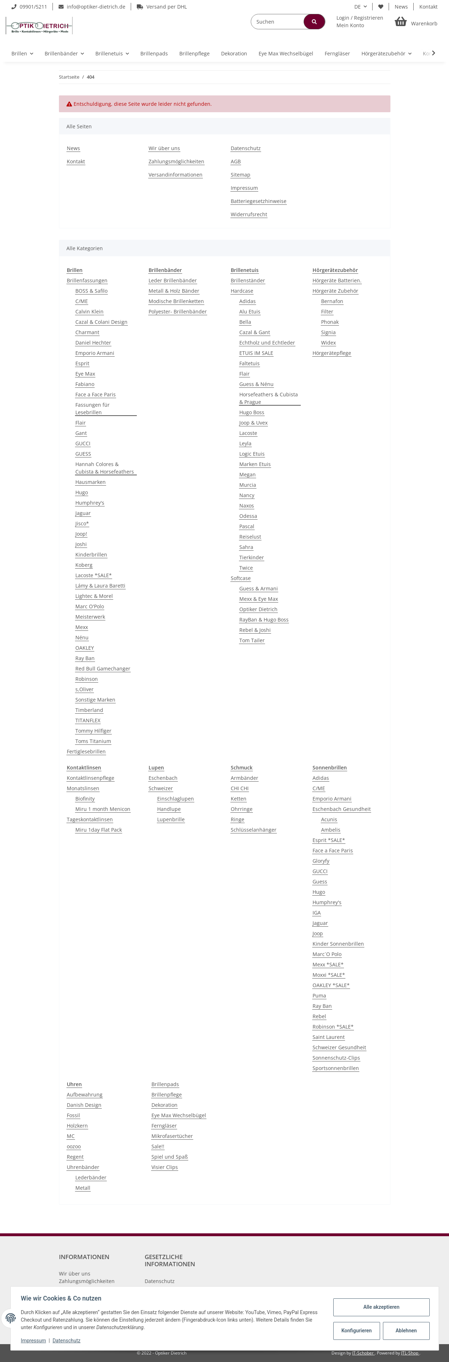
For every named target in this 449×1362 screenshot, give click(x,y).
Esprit (82, 363)
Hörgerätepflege (332, 353)
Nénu (82, 637)
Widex (328, 342)
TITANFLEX (87, 720)
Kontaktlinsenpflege (90, 777)
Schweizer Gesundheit (339, 1047)
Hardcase (242, 290)
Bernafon (332, 301)
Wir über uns (164, 148)
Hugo (81, 492)
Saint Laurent (329, 1037)
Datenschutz (246, 148)
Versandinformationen (176, 174)
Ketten (238, 798)
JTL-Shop (410, 1353)
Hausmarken (90, 482)
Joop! (81, 533)
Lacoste (248, 433)
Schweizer (161, 788)
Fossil (73, 1115)
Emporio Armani (94, 353)
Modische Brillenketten (176, 301)
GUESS (83, 453)
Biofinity (85, 798)
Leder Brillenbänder (173, 280)
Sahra (246, 547)
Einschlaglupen (175, 798)
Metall (82, 1187)
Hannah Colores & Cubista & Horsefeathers (104, 468)
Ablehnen (404, 1330)
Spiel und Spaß (169, 1156)
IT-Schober (363, 1353)
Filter (327, 311)
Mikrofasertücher (172, 1136)
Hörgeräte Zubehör (335, 290)
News (401, 6)
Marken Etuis (255, 464)
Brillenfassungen (87, 280)
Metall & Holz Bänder (174, 290)
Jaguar (83, 513)
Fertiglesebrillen (86, 751)
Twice (246, 567)
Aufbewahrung (85, 1094)
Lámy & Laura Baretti (100, 585)
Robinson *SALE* (333, 1026)
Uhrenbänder (83, 1167)
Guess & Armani (258, 588)
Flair (80, 422)
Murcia (247, 484)
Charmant (87, 332)
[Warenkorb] (416, 22)
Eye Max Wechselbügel (178, 1115)
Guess (320, 881)
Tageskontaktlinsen (90, 819)
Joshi (81, 544)
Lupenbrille (171, 819)
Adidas (247, 301)
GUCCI (82, 443)
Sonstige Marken (95, 699)
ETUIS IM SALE (256, 353)
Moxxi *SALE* (329, 974)
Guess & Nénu (256, 384)
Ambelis (330, 829)
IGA (317, 912)
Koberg (84, 564)
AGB (236, 161)
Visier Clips (164, 1167)
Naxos (246, 505)
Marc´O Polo (327, 954)
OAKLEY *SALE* (331, 985)
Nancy (246, 495)
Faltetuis (249, 363)
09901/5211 (29, 6)
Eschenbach (163, 777)
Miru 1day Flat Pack (98, 829)
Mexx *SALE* (328, 964)
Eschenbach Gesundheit (342, 809)
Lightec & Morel (94, 596)
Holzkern (77, 1125)
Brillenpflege (166, 1094)
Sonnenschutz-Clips (336, 1057)
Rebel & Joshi (255, 629)
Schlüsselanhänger (253, 829)
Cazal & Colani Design (101, 321)
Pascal (246, 526)
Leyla (245, 443)
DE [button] (357, 6)
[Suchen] (288, 21)
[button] (360, 21)
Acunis (329, 819)
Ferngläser (164, 1125)
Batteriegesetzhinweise (258, 201)
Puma (319, 995)
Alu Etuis (249, 311)
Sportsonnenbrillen (336, 1068)
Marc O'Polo (89, 606)
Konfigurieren (356, 1330)
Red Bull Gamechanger (102, 668)
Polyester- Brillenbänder (178, 311)
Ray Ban (85, 658)
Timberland (89, 710)
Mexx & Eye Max (258, 598)
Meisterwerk (90, 616)
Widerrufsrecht (249, 214)
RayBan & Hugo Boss (264, 619)
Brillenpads (165, 1084)
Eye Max (85, 373)
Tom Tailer (252, 640)
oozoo (74, 1146)
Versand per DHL (162, 6)
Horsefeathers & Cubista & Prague (268, 398)
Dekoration (164, 1104)
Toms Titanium (93, 741)
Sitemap (240, 174)
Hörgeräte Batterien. (337, 280)
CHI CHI (240, 788)
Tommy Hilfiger (93, 730)
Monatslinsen (83, 788)
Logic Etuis (252, 453)
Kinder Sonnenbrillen (338, 943)
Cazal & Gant (254, 332)
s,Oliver (84, 689)
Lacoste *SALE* (93, 575)
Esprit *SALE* (329, 840)
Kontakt (428, 6)
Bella (245, 321)
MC (71, 1136)
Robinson (86, 678)
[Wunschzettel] (381, 6)
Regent (75, 1156)
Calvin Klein (89, 311)
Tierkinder (251, 557)
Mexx (81, 627)
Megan (247, 474)
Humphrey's (89, 502)
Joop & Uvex (253, 422)
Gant (81, 433)
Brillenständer (248, 280)
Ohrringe (242, 809)
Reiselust (250, 536)
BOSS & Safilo (91, 290)
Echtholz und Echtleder (267, 342)
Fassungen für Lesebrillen (92, 408)
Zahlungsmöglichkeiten (176, 161)
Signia (328, 332)
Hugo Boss (251, 412)
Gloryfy (321, 860)
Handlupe (169, 809)
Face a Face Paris (95, 394)
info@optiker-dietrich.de (92, 6)
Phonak (330, 321)
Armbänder (244, 777)
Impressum (244, 187)
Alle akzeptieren (380, 1307)
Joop (318, 933)
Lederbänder (90, 1177)
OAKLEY (84, 647)
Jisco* (82, 523)
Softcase (241, 578)
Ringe (237, 819)
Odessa (248, 515)
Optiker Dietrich (258, 609)
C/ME (81, 301)
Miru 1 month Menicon (102, 809)
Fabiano (84, 384)
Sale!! (157, 1146)
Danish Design (84, 1104)
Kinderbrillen (91, 554)
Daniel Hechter (93, 342)
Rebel (319, 1016)
